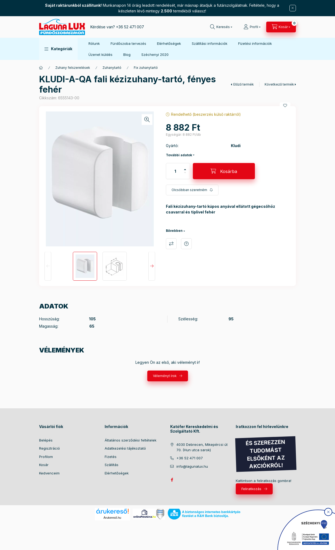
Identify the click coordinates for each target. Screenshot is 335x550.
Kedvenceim (49, 473)
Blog (127, 54)
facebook (171, 479)
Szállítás (111, 465)
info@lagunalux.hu (192, 466)
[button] (58, 49)
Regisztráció (49, 448)
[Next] (151, 266)
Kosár (44, 465)
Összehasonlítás (171, 243)
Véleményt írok (165, 376)
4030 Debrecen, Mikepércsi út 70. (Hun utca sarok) (202, 447)
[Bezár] (292, 8)
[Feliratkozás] (192, 190)
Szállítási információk (209, 43)
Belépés (46, 440)
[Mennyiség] (175, 171)
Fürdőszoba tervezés (128, 43)
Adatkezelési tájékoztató (125, 448)
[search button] (221, 27)
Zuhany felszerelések (72, 68)
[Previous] (48, 266)
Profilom (46, 456)
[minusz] (185, 172)
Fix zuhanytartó (146, 68)
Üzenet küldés (100, 54)
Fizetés (111, 456)
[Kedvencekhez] (285, 105)
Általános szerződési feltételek (130, 440)
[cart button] (281, 27)
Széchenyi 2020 (155, 54)
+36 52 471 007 (130, 27)
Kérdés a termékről (186, 243)
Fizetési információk (255, 43)
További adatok (179, 155)
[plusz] (185, 169)
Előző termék (243, 84)
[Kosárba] (224, 171)
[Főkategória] (41, 67)
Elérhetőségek (169, 43)
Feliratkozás (251, 489)
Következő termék (279, 84)
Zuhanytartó (111, 68)
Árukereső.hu (112, 517)
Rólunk (94, 43)
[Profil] (252, 27)
